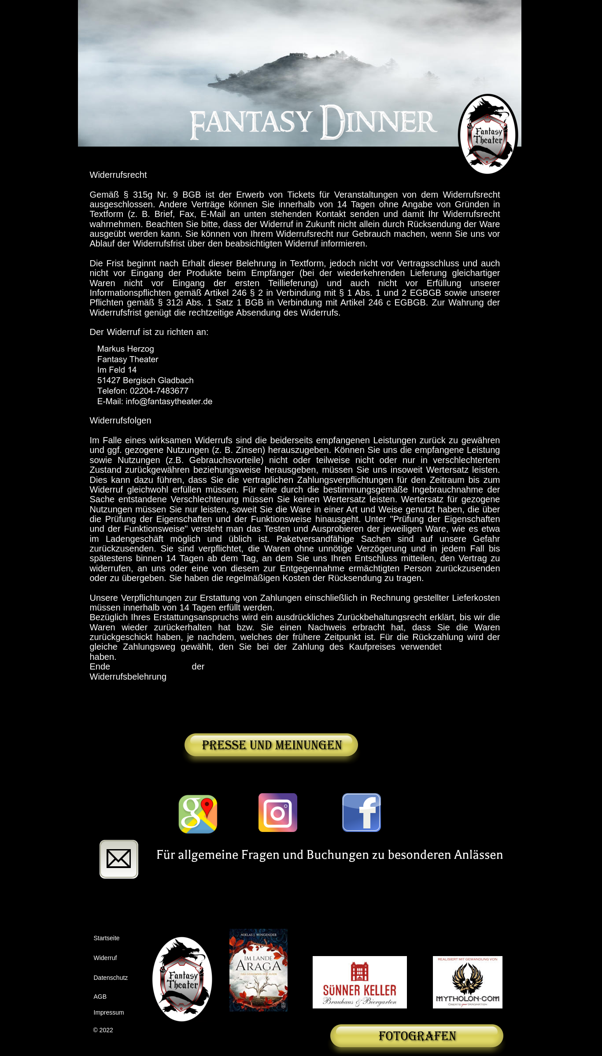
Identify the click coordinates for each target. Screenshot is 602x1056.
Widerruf (105, 957)
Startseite (107, 938)
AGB (100, 996)
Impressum (109, 1012)
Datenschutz (111, 977)
